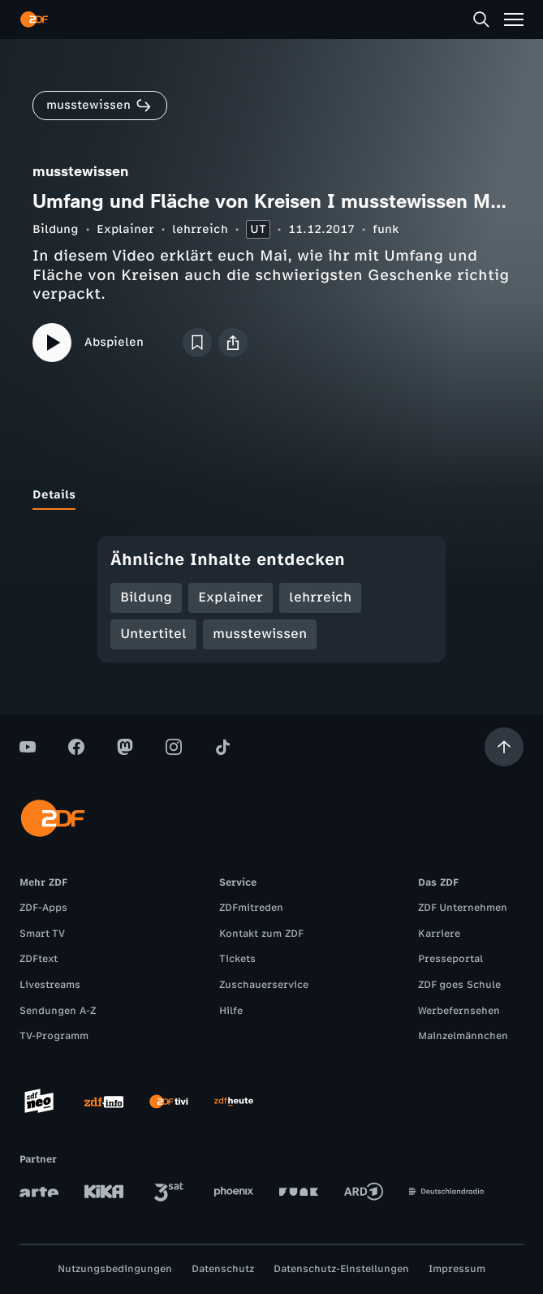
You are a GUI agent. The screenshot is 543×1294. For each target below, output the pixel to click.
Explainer (125, 229)
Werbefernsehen (459, 1010)
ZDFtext (38, 958)
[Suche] (481, 19)
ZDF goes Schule (459, 984)
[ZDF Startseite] (34, 19)
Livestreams (49, 984)
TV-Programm (53, 1036)
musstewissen (260, 633)
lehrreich (200, 229)
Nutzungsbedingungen (115, 1269)
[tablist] (271, 495)
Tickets (237, 958)
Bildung (55, 229)
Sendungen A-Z (57, 1010)
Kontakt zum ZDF (261, 933)
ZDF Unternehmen (462, 907)
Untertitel (153, 633)
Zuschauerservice (263, 984)
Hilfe (231, 1010)
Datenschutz (223, 1269)
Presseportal (450, 958)
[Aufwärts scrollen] (504, 746)
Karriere (439, 933)
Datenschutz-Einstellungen (341, 1269)
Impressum (457, 1269)
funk (386, 229)
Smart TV (42, 933)
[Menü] (514, 19)
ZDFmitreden (251, 907)
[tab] (53, 495)
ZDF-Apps (43, 907)
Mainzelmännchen (463, 1036)
